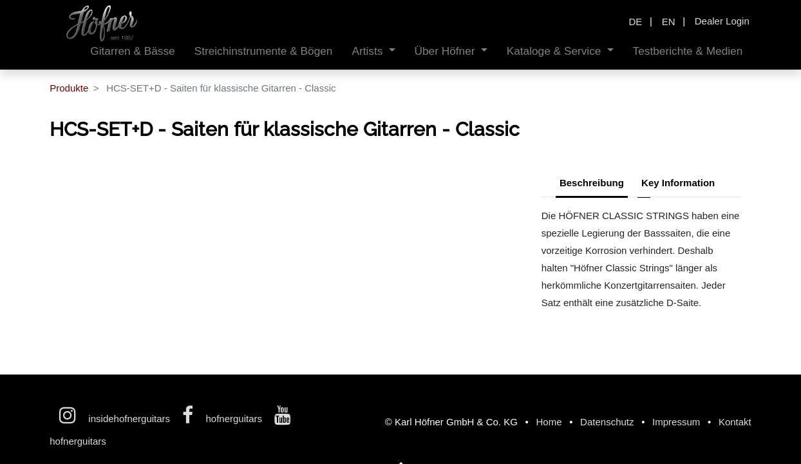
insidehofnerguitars (116, 418)
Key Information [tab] (678, 182)
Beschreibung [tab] (592, 182)
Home (548, 421)
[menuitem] (132, 51)
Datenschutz (607, 421)
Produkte (69, 87)
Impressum (676, 421)
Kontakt (735, 421)
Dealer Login (722, 20)
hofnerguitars (223, 418)
